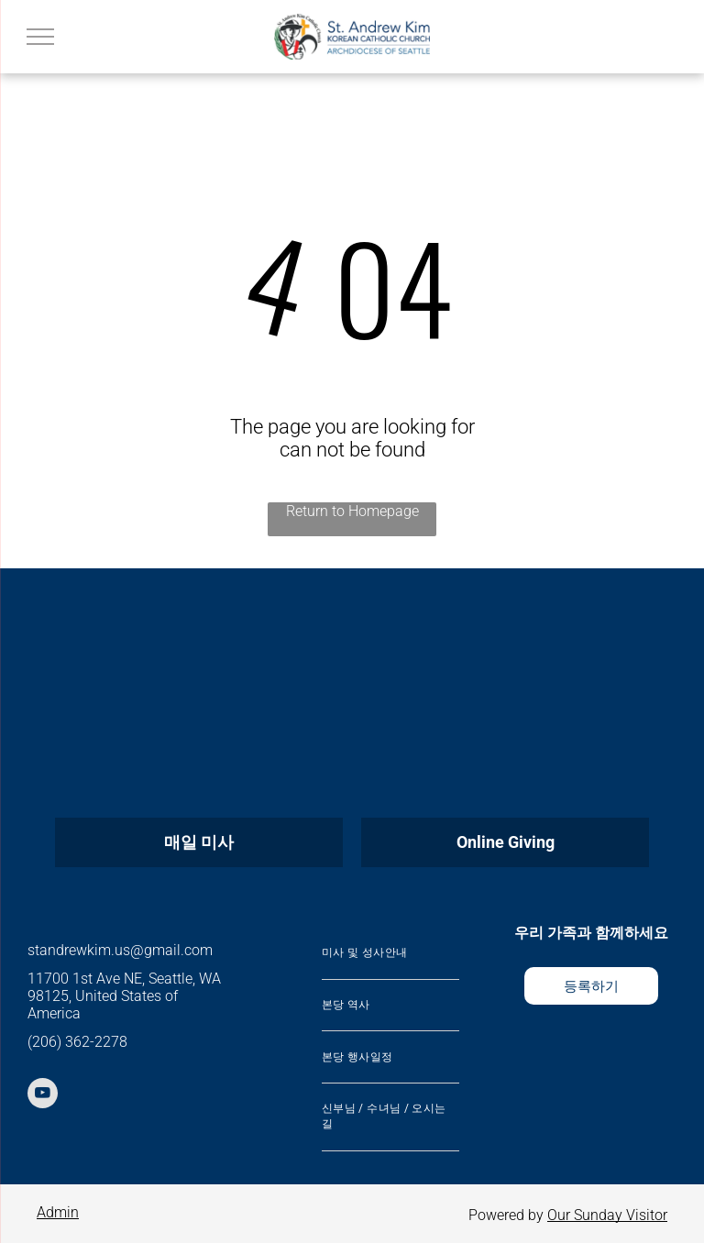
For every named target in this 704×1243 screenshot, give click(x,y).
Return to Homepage (352, 511)
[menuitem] (390, 954)
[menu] (40, 36)
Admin (58, 1212)
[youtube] (43, 1095)
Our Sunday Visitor (607, 1215)
